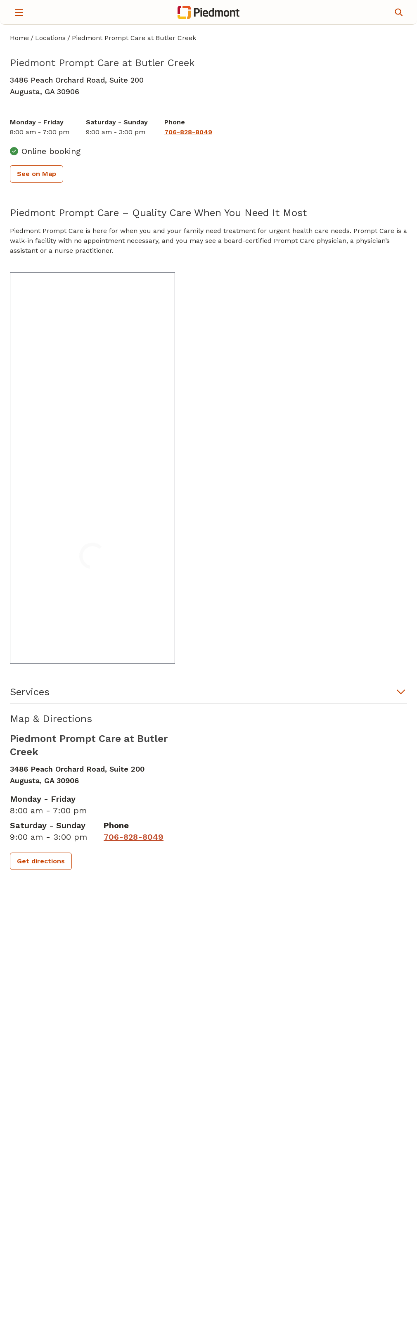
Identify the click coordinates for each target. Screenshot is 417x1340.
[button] (208, 694)
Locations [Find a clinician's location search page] (50, 38)
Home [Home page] (19, 38)
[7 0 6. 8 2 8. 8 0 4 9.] (188, 132)
